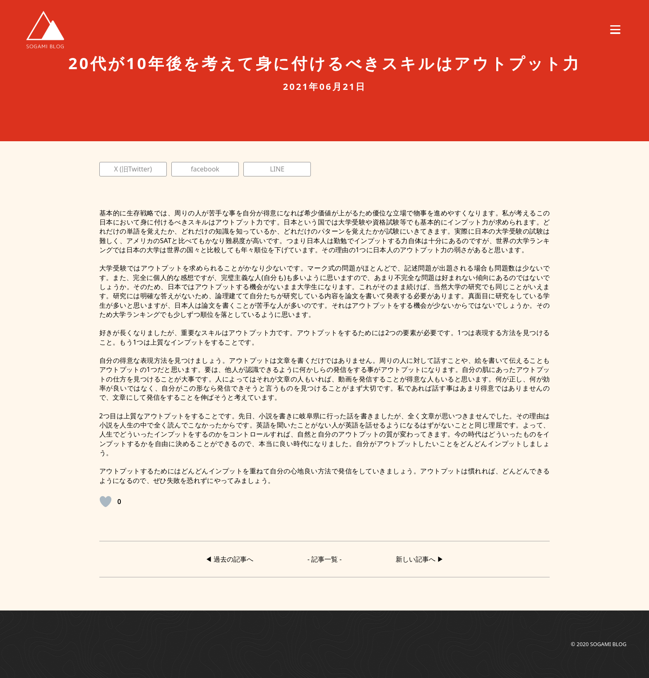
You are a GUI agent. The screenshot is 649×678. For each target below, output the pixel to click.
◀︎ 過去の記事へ (229, 559)
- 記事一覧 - (325, 559)
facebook (205, 169)
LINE (277, 169)
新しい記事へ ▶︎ (420, 559)
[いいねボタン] (105, 501)
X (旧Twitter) (133, 169)
